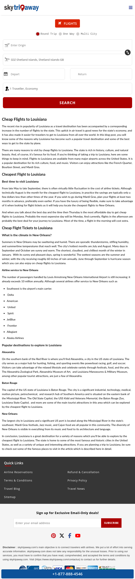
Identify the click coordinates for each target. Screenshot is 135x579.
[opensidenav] (131, 7)
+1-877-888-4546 (67, 573)
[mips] (5, 73)
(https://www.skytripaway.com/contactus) (57, 559)
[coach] (67, 88)
